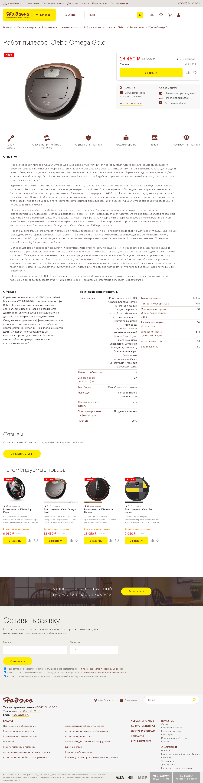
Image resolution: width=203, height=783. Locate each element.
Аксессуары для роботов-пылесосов (84, 726)
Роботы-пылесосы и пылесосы (60, 27)
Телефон (75, 642)
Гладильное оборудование (78, 752)
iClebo (120, 27)
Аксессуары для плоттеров (79, 736)
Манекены (8, 741)
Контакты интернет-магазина (176, 768)
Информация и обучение (174, 738)
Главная (7, 27)
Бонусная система (171, 731)
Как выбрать (167, 734)
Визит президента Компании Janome (180, 754)
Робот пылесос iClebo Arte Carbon (98, 510)
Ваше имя (8, 642)
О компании (120, 3)
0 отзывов (189, 58)
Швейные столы (73, 747)
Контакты (33, 3)
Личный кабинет (141, 741)
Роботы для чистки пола (97, 27)
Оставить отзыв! (22, 453)
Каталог (42, 15)
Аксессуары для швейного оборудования (25, 757)
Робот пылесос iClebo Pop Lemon (139, 510)
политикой (32, 777)
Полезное (100, 3)
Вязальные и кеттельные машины (20, 736)
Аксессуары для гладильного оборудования (88, 741)
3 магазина (128, 700)
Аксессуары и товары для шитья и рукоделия (26, 752)
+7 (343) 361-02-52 (189, 3)
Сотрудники (167, 761)
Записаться (136, 591)
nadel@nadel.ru (20, 714)
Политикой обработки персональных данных (100, 669)
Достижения (168, 764)
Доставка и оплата (78, 3)
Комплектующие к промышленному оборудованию (92, 757)
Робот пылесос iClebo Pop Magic (17, 510)
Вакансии (166, 757)
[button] (12, 3)
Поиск (140, 15)
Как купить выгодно (171, 727)
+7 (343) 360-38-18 (29, 711)
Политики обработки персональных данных (104, 672)
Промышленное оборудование (19, 726)
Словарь (165, 741)
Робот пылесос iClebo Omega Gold (60, 510)
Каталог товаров (26, 27)
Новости (165, 750)
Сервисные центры (53, 3)
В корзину (151, 72)
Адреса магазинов (142, 721)
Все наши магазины (131, 103)
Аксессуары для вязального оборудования (87, 731)
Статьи (164, 724)
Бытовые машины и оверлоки (18, 731)
